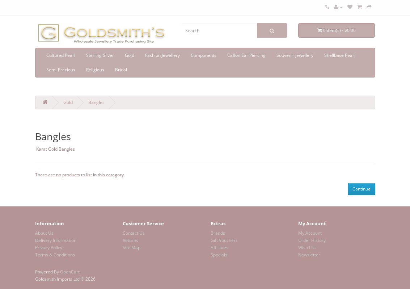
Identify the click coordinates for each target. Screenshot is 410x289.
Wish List (307, 247)
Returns (130, 240)
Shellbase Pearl (339, 55)
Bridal (121, 70)
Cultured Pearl (60, 55)
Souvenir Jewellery (294, 55)
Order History (312, 240)
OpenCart (70, 272)
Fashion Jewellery (162, 55)
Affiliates (219, 247)
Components (203, 55)
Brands (218, 233)
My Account (310, 233)
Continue (361, 189)
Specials (219, 255)
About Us (44, 233)
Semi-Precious (60, 70)
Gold (129, 55)
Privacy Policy (48, 247)
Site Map (131, 247)
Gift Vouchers (224, 240)
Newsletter (309, 255)
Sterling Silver (100, 55)
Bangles (96, 102)
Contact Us (134, 233)
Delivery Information (55, 240)
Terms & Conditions (55, 255)
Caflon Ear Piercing (246, 55)
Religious (95, 70)
